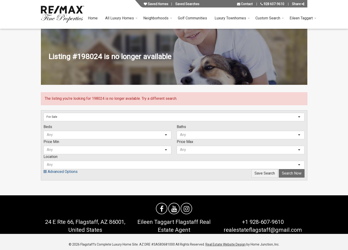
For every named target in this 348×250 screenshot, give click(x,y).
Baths (181, 127)
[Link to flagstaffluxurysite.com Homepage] (62, 14)
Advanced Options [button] (60, 171)
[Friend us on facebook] (161, 208)
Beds (47, 127)
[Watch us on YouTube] (174, 208)
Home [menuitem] (93, 18)
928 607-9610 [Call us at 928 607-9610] (272, 4)
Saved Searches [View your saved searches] (187, 4)
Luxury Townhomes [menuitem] (230, 18)
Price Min (51, 141)
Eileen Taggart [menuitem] (301, 18)
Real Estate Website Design (225, 244)
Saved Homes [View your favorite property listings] (156, 4)
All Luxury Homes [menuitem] (119, 18)
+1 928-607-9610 (263, 222)
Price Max (185, 141)
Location (50, 156)
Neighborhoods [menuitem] (156, 18)
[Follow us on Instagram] (186, 208)
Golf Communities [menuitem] (192, 18)
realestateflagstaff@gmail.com (263, 230)
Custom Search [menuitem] (267, 18)
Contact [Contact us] (245, 4)
